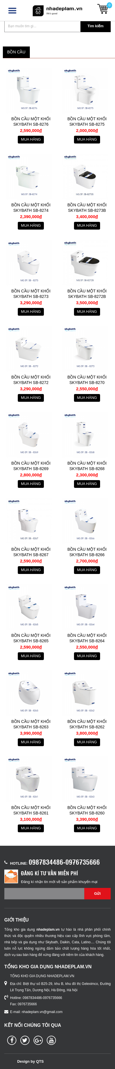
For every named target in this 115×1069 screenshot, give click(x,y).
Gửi (97, 893)
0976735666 (27, 1004)
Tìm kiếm (95, 26)
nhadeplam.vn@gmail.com (42, 1012)
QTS (40, 1061)
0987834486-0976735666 (64, 861)
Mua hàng (31, 139)
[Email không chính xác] (44, 893)
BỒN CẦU (16, 52)
